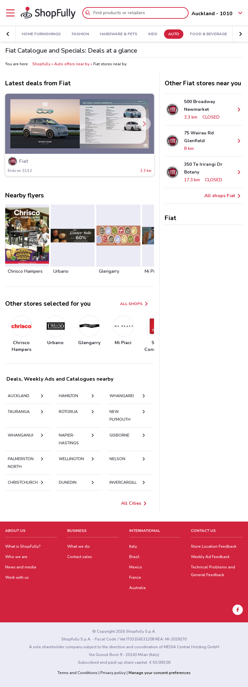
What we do (78, 546)
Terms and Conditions (77, 672)
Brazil (134, 556)
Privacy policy (113, 672)
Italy (133, 546)
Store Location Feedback (213, 546)
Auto (173, 34)
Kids (152, 34)
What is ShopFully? (23, 546)
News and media (20, 567)
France (135, 577)
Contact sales (79, 556)
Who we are (16, 556)
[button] (8, 34)
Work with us (17, 577)
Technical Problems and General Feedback (213, 571)
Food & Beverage (208, 34)
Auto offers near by (71, 64)
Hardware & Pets (118, 34)
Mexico (135, 567)
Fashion (80, 34)
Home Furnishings (41, 34)
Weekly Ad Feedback (210, 556)
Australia (137, 587)
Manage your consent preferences (160, 672)
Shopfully (41, 64)
